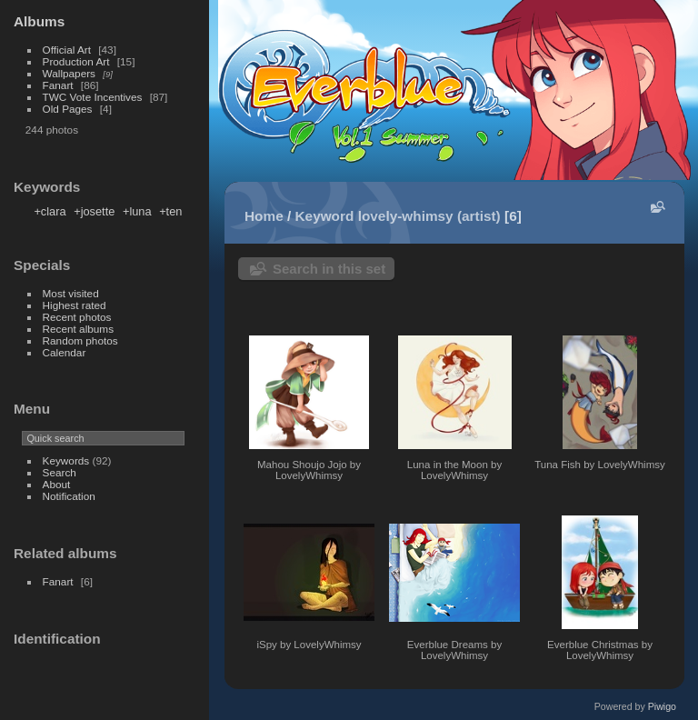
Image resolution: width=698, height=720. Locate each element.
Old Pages (68, 109)
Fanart (58, 85)
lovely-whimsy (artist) (429, 216)
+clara (49, 211)
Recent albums (78, 329)
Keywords (66, 460)
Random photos (80, 340)
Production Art (76, 61)
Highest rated (74, 305)
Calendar (64, 352)
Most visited (71, 293)
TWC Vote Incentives (93, 97)
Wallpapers (69, 73)
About (57, 484)
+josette (94, 211)
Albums (39, 21)
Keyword (324, 216)
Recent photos (77, 317)
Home (264, 216)
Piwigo (662, 706)
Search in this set (329, 268)
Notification (69, 496)
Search (59, 472)
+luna (137, 211)
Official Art (67, 49)
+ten (170, 211)
